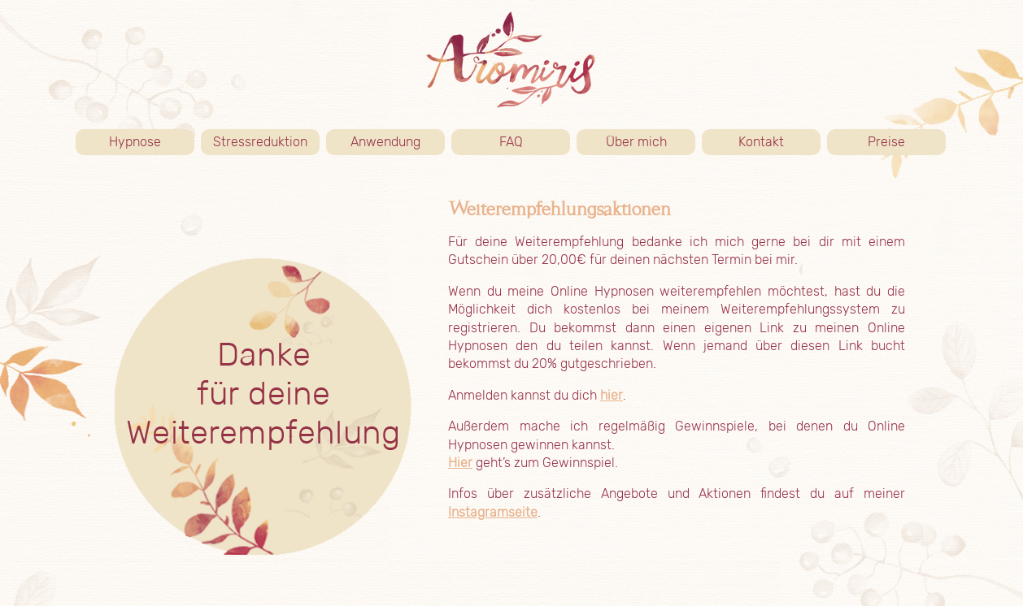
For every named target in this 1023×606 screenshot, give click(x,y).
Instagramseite (493, 512)
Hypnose (151, 142)
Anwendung (397, 142)
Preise (907, 142)
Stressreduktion (260, 141)
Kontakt (779, 142)
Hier (460, 462)
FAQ (511, 141)
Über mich (651, 142)
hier (611, 395)
